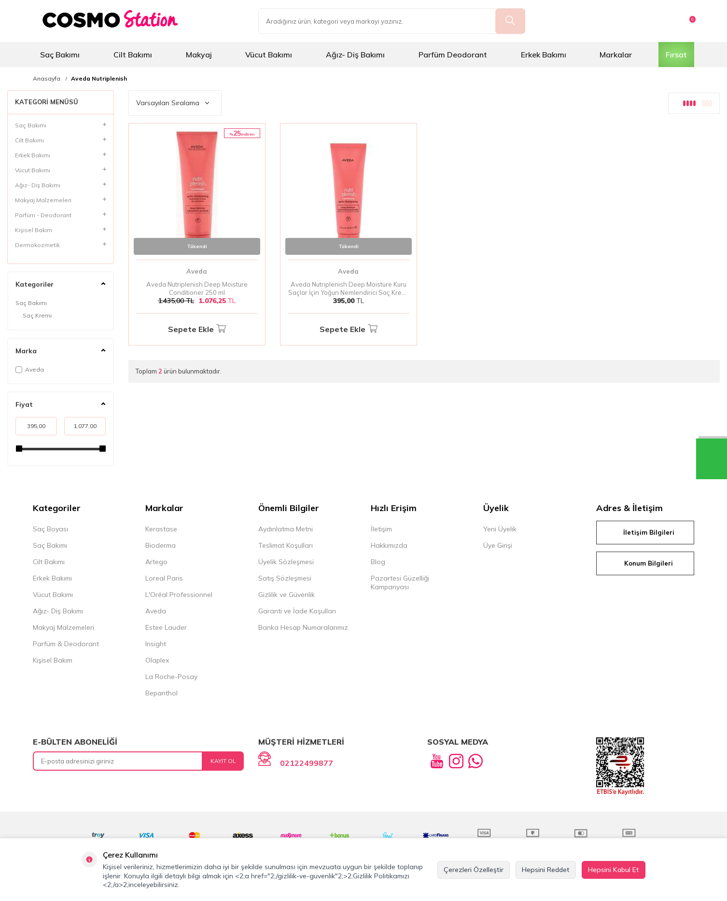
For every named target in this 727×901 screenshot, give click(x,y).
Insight (155, 643)
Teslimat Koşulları (285, 545)
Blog (378, 561)
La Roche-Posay (171, 676)
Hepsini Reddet (546, 869)
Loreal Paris (164, 578)
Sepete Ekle (197, 329)
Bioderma (160, 545)
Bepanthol (161, 693)
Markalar (616, 54)
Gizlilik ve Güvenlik (286, 594)
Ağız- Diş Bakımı (355, 54)
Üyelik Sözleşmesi (286, 561)
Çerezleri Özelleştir (473, 869)
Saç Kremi (37, 315)
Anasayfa (46, 79)
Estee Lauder (166, 627)
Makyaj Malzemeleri (63, 627)
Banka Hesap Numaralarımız (303, 627)
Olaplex (157, 660)
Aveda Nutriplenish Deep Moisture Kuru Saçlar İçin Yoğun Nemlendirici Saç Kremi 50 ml (348, 288)
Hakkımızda (389, 545)
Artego (156, 561)
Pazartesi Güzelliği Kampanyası (400, 582)
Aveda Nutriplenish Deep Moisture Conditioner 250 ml (197, 288)
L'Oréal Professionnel (178, 594)
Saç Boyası (50, 529)
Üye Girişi (497, 545)
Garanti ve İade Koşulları (297, 611)
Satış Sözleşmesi (284, 578)
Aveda (29, 369)
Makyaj (199, 54)
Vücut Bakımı (268, 54)
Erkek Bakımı (543, 54)
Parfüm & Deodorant (66, 643)
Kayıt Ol (223, 760)
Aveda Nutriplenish (99, 79)
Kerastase (161, 529)
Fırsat (676, 54)
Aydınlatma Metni (285, 529)
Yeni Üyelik (500, 529)
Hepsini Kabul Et (613, 869)
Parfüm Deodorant (453, 54)
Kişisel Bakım (52, 660)
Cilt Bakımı (132, 54)
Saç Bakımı (60, 54)
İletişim (381, 529)
